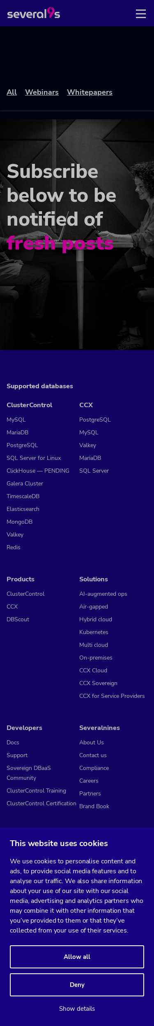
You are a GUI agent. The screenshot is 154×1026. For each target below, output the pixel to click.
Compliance (94, 768)
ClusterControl (29, 405)
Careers (89, 781)
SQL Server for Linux (34, 458)
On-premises (96, 658)
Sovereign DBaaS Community (29, 773)
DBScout (18, 619)
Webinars (42, 92)
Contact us (93, 755)
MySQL (16, 420)
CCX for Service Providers (112, 696)
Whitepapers (90, 92)
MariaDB (17, 432)
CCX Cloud (93, 670)
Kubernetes (93, 632)
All (12, 92)
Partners (90, 793)
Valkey (15, 535)
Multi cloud (93, 645)
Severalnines (99, 727)
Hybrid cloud (95, 619)
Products (20, 579)
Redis (14, 547)
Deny (77, 985)
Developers (24, 727)
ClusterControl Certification (41, 803)
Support (17, 755)
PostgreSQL (22, 445)
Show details (77, 1009)
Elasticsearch (23, 509)
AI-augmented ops (103, 594)
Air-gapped (93, 607)
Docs (13, 742)
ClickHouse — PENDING (38, 471)
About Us (91, 742)
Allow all (77, 957)
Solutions (93, 579)
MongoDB (19, 522)
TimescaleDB (23, 496)
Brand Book (94, 806)
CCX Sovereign (98, 683)
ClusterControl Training (36, 791)
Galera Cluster (25, 483)
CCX (86, 405)
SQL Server (94, 471)
